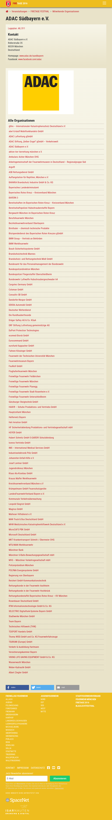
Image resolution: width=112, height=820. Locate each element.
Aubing (9, 702)
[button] (17, 687)
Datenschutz (38, 767)
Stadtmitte (11, 751)
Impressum (23, 767)
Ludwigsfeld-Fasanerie (16, 724)
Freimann (10, 711)
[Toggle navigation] (104, 3)
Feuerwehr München (86, 699)
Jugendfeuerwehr (49, 696)
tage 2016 (16, 3)
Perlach (10, 739)
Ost (42, 702)
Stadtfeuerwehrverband (88, 696)
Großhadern (12, 714)
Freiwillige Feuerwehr (17, 696)
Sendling (10, 745)
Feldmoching (12, 705)
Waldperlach (12, 757)
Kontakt (10, 767)
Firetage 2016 (82, 702)
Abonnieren (59, 778)
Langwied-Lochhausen (16, 721)
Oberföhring (12, 733)
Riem (8, 742)
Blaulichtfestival (85, 706)
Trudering (10, 754)
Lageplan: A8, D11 (16, 28)
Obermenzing (12, 736)
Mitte (43, 711)
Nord (43, 699)
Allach (9, 699)
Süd (42, 705)
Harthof (10, 717)
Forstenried (11, 708)
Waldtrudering (13, 760)
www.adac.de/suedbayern (31, 55)
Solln (8, 748)
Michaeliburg (12, 727)
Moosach (10, 730)
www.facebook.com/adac (30, 59)
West (43, 708)
